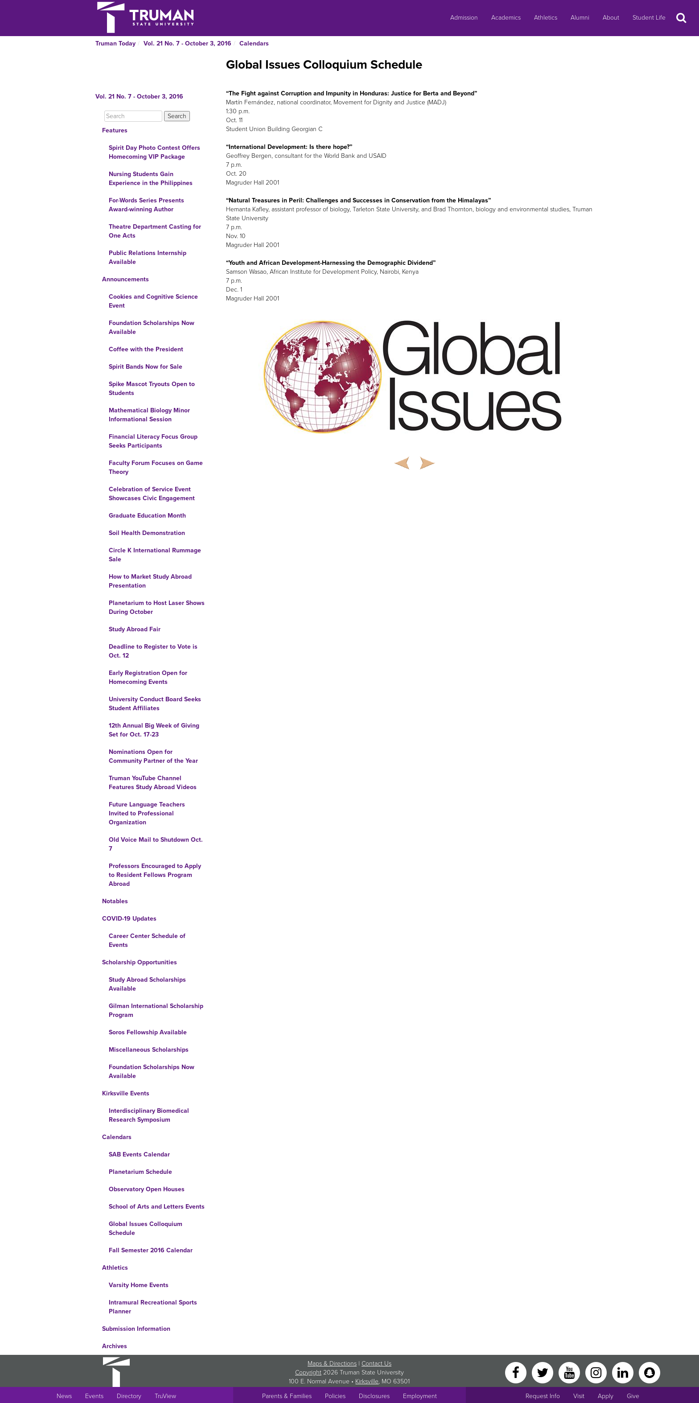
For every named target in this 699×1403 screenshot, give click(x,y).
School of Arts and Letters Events (157, 1206)
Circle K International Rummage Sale (155, 555)
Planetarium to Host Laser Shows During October (157, 607)
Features (114, 130)
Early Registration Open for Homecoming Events (148, 677)
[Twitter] (543, 1372)
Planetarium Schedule (140, 1172)
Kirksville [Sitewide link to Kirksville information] (366, 1381)
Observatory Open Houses (147, 1189)
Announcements (125, 279)
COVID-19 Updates (129, 918)
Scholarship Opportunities (139, 962)
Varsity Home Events (139, 1285)
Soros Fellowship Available (148, 1032)
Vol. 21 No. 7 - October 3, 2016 (187, 43)
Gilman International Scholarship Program (156, 1010)
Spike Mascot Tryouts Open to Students (152, 388)
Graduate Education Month (147, 515)
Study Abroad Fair (134, 629)
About (611, 17)
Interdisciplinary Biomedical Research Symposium (149, 1115)
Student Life (649, 17)
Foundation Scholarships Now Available (151, 327)
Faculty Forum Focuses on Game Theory (156, 467)
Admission (464, 17)
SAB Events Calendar (139, 1154)
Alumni (580, 17)
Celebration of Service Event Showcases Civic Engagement (152, 493)
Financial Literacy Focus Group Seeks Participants (153, 441)
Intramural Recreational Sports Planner (153, 1307)
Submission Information (136, 1329)
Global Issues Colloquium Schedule (145, 1228)
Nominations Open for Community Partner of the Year (153, 756)
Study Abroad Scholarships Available (147, 984)
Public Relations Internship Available (147, 257)
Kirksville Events (125, 1093)
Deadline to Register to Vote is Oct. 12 (153, 651)
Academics (506, 17)
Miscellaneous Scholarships (149, 1049)
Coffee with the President (146, 349)
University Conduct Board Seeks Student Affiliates (155, 703)
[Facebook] (516, 1372)
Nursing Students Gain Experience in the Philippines (151, 178)
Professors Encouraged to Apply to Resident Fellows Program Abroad (155, 875)
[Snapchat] (649, 1372)
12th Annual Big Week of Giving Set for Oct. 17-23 (154, 730)
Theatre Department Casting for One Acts (155, 231)
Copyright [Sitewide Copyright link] (308, 1372)
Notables (115, 901)
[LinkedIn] (623, 1372)
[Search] (133, 116)
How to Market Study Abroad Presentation (150, 581)
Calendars (254, 43)
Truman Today (115, 43)
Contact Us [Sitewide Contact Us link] (376, 1363)
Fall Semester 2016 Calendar (151, 1250)
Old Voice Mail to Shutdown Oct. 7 (156, 844)
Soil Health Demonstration (147, 533)
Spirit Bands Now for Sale (145, 366)
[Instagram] (597, 1372)
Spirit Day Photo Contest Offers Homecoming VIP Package (154, 152)
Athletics (545, 17)
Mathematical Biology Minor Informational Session (149, 415)
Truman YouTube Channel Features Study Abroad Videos (153, 782)
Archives (114, 1346)
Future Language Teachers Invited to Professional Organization (147, 813)
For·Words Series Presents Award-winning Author (146, 205)
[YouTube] (570, 1372)
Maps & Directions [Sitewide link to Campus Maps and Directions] (332, 1363)
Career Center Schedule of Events (147, 940)
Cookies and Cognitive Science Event (153, 301)
